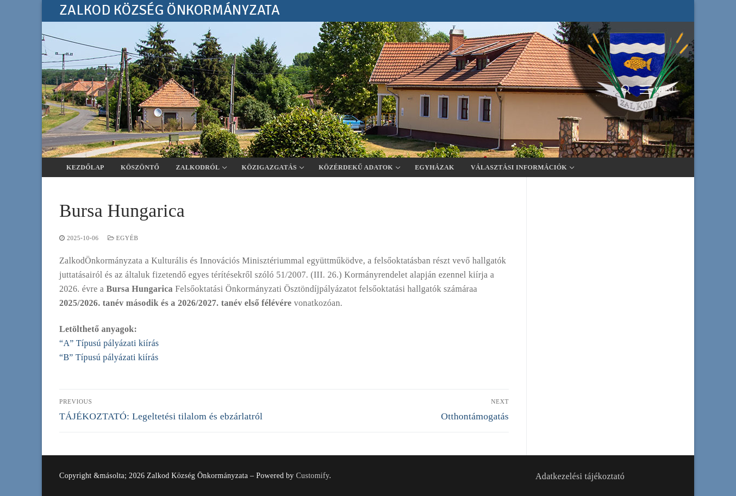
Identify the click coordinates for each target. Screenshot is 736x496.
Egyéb (123, 238)
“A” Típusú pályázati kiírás (109, 343)
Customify (312, 476)
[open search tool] (626, 90)
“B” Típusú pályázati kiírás (108, 357)
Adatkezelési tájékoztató (580, 476)
